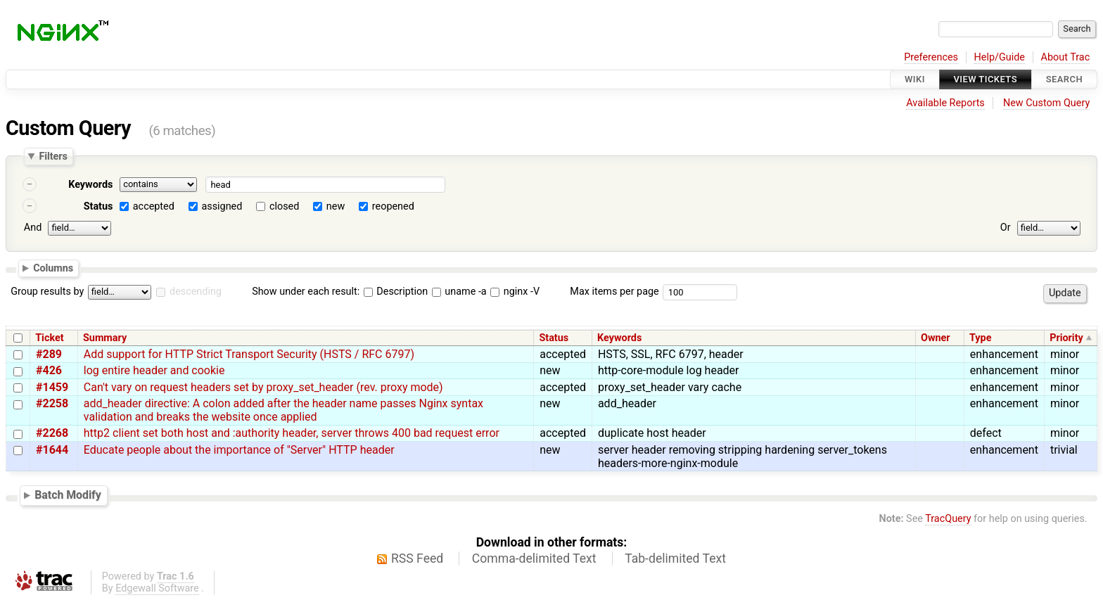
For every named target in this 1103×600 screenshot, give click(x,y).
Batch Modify (67, 495)
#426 (49, 370)
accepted (153, 206)
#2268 (52, 433)
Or (1005, 228)
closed (284, 206)
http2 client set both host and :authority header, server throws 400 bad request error (291, 433)
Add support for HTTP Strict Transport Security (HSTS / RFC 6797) (249, 354)
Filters (53, 156)
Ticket (49, 338)
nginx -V (515, 292)
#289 (49, 354)
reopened (393, 206)
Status (98, 206)
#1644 (52, 450)
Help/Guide (999, 57)
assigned (221, 206)
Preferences (931, 57)
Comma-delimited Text (534, 558)
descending (196, 292)
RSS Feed (417, 558)
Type (980, 338)
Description (396, 292)
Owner (935, 338)
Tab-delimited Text (675, 558)
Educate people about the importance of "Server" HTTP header (239, 450)
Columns (53, 267)
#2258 (52, 403)
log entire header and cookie (154, 370)
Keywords (90, 185)
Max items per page (614, 292)
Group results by (47, 292)
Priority (1066, 338)
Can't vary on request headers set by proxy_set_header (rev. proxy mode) (263, 387)
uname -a (459, 292)
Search (1064, 79)
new (335, 206)
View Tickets (985, 79)
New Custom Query (1046, 103)
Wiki (915, 79)
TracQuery (948, 519)
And (33, 228)
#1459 (52, 387)
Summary (105, 338)
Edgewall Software (157, 588)
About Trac (1065, 57)
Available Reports (945, 103)
